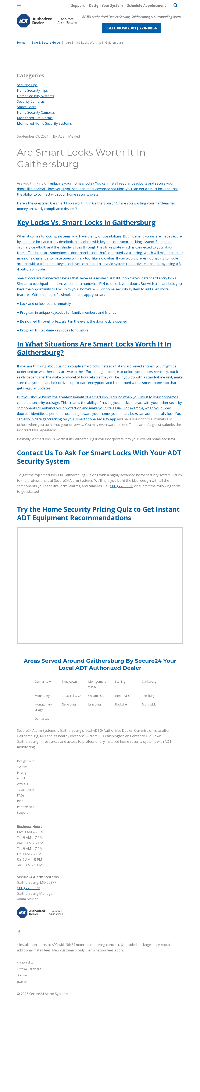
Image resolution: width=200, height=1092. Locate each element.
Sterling (120, 777)
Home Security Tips (32, 186)
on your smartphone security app (90, 514)
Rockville (121, 800)
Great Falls (122, 791)
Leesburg (148, 791)
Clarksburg (149, 777)
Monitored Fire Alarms (35, 213)
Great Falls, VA (71, 791)
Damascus (42, 814)
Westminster (97, 791)
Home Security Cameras (36, 208)
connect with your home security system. (70, 289)
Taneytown (69, 777)
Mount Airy (42, 791)
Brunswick (149, 800)
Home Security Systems (35, 191)
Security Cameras (30, 197)
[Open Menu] (19, 5)
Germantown (44, 777)
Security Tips (27, 180)
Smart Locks (26, 202)
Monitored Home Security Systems (44, 219)
